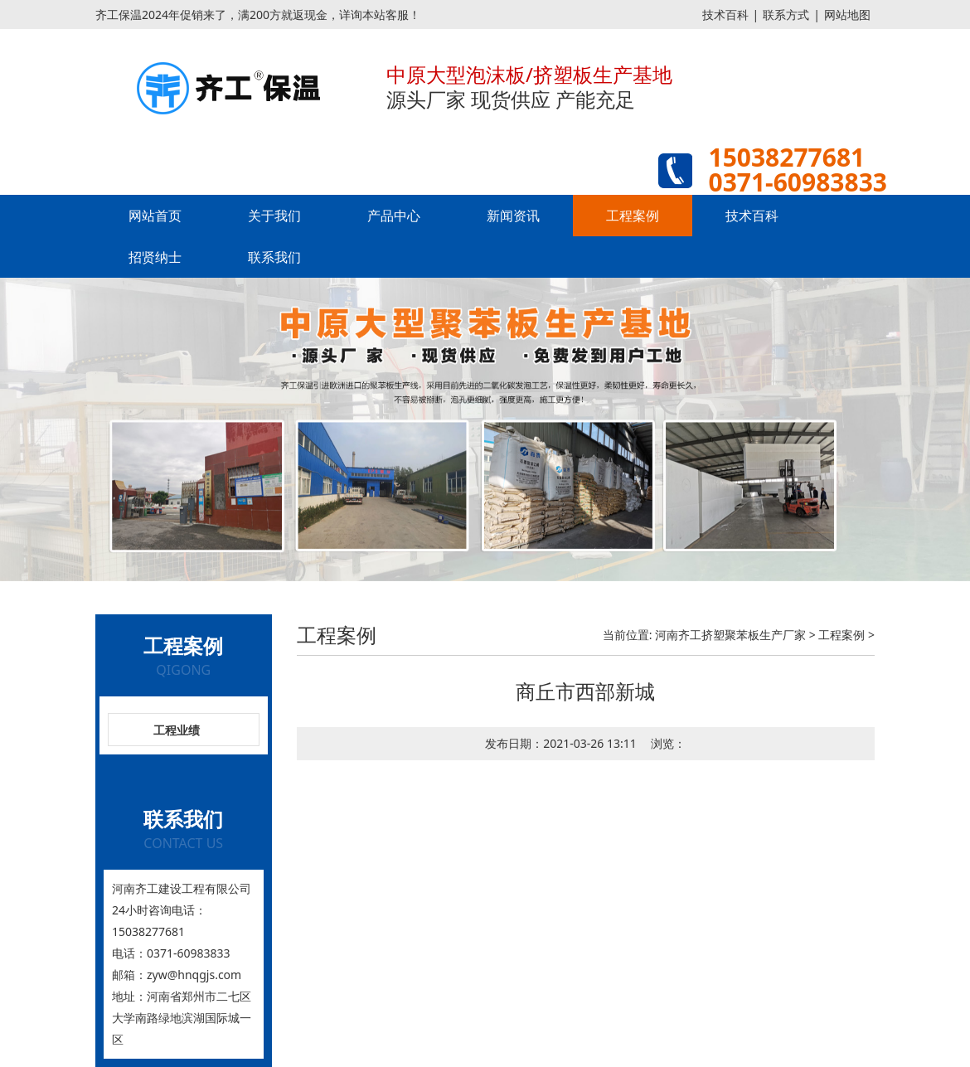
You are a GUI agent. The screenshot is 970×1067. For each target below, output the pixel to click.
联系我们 (274, 257)
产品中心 (393, 215)
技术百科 (725, 14)
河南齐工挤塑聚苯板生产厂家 (730, 635)
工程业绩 (176, 730)
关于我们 (274, 215)
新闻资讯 (513, 215)
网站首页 (155, 215)
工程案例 (632, 215)
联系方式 (786, 14)
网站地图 (847, 14)
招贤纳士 (155, 257)
